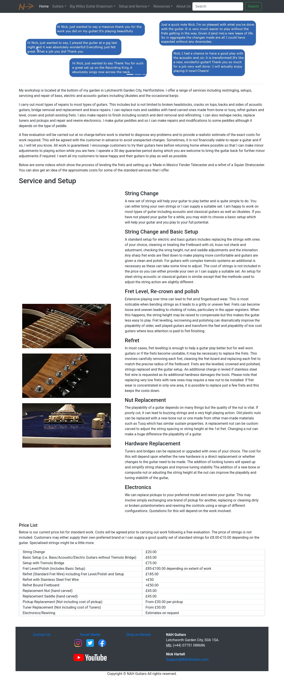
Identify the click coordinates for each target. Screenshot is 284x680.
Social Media (90, 635)
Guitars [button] (57, 6)
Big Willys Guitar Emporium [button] (91, 6)
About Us (183, 6)
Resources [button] (161, 6)
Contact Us (42, 635)
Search (253, 6)
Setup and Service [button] (133, 6)
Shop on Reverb (138, 635)
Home (44, 6)
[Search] (217, 6)
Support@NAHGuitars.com (187, 659)
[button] (37, 48)
